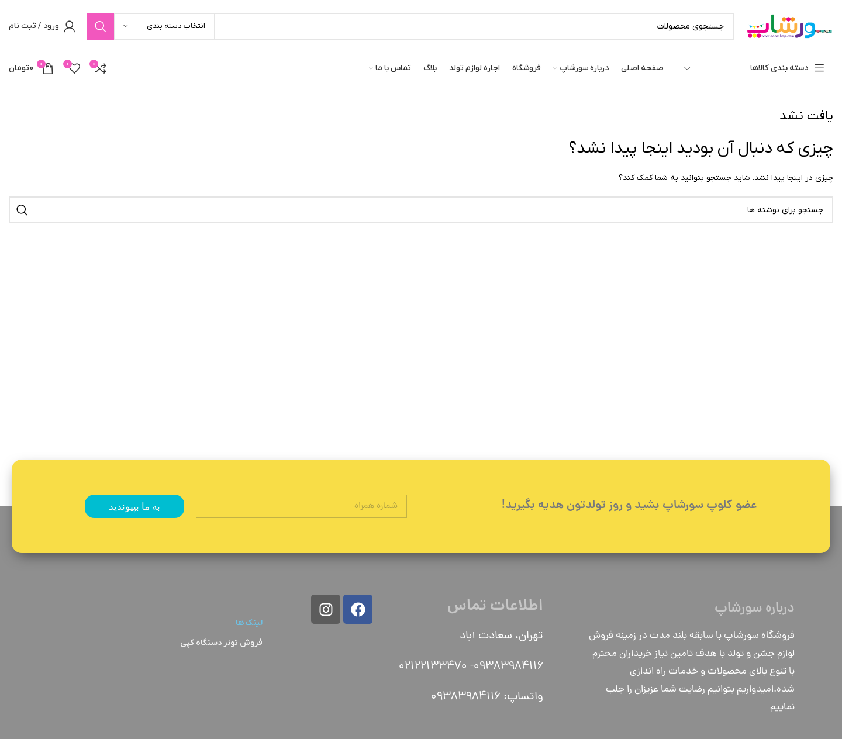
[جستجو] (410, 26)
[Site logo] (789, 26)
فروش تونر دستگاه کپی (221, 642)
